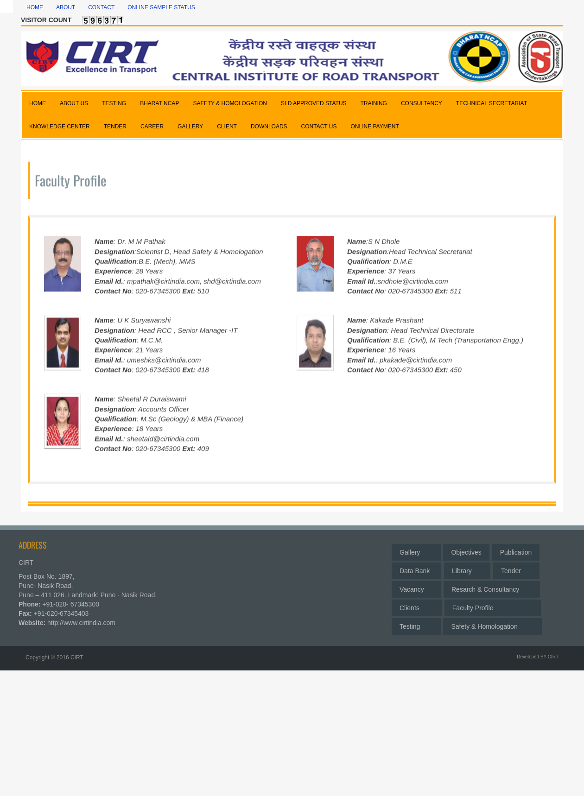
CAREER (152, 126)
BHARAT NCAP (159, 103)
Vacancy (416, 587)
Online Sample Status (161, 7)
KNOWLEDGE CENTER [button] (59, 126)
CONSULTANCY (421, 103)
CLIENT (227, 126)
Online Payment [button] (374, 126)
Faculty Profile (492, 605)
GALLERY (190, 126)
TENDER (115, 126)
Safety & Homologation (492, 624)
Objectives (466, 550)
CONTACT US (319, 126)
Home (34, 7)
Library (467, 568)
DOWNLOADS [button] (269, 126)
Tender (516, 568)
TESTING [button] (114, 103)
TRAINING (374, 103)
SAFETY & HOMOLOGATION (230, 103)
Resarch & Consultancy (491, 587)
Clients (417, 605)
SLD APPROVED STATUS (314, 103)
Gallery (416, 550)
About (65, 7)
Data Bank (416, 568)
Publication (516, 550)
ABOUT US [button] (74, 103)
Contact (101, 7)
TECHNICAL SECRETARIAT (491, 103)
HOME (37, 103)
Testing (416, 624)
